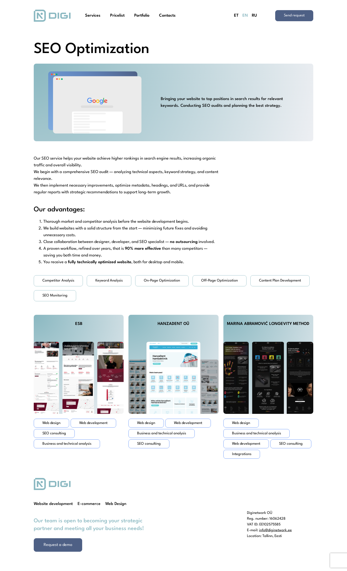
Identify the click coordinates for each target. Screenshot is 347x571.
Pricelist (117, 15)
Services (92, 15)
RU (254, 15)
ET (236, 15)
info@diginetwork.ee (275, 530)
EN (245, 15)
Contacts (167, 15)
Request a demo (58, 545)
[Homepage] (52, 16)
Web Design (115, 504)
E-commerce (89, 504)
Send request (294, 15)
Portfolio (141, 15)
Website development (53, 504)
